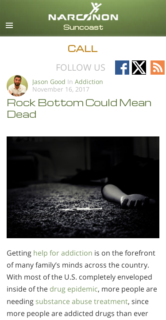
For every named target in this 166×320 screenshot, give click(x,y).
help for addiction (63, 253)
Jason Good (49, 81)
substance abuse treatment (81, 301)
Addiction (89, 81)
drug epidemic (74, 289)
